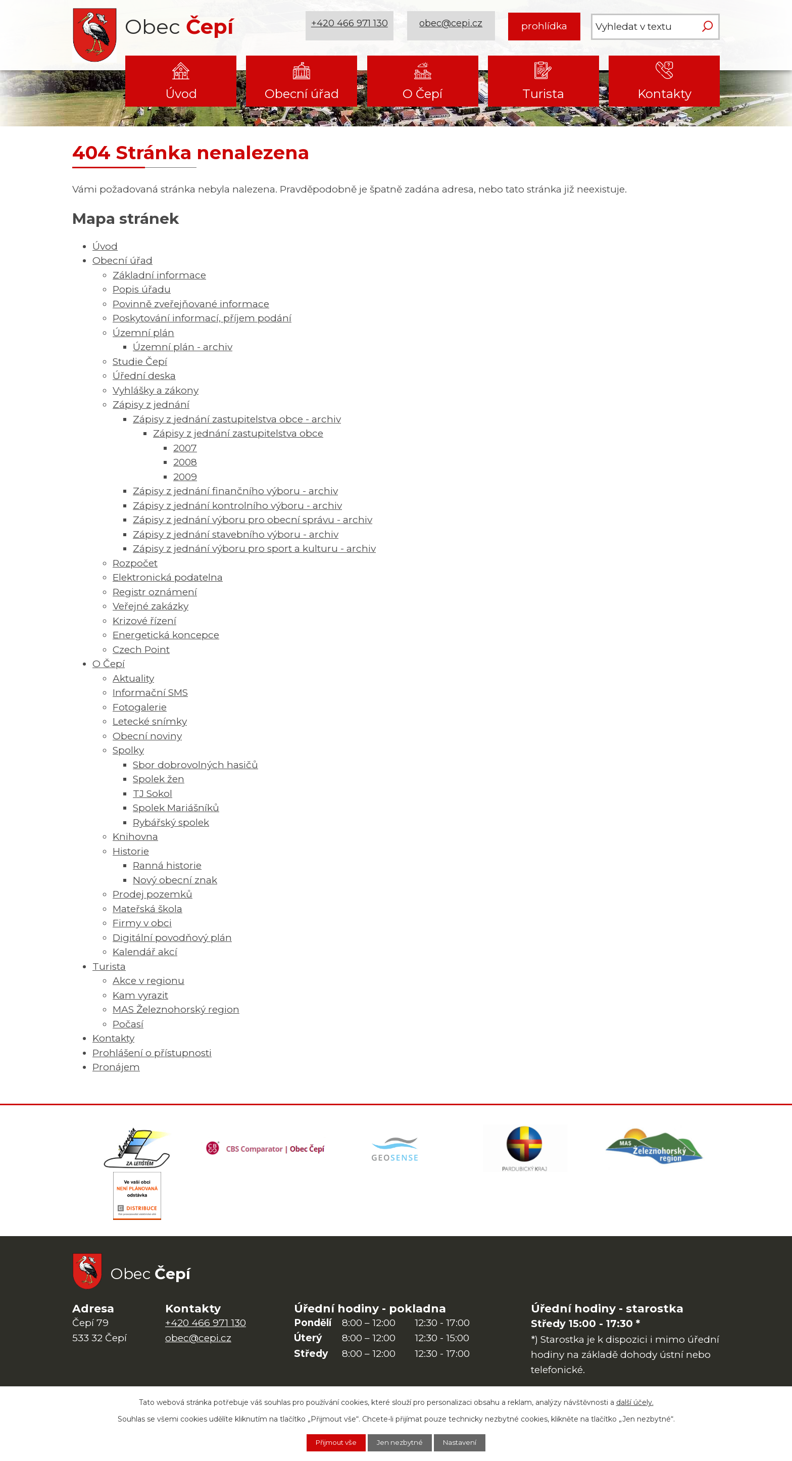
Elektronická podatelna (168, 577)
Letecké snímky (150, 721)
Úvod (181, 93)
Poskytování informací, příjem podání (202, 318)
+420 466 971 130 (351, 26)
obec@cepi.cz (452, 26)
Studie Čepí (140, 361)
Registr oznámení (155, 592)
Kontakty (664, 93)
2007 (185, 448)
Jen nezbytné (401, 1442)
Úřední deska (144, 376)
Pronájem (116, 1067)
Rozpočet (135, 563)
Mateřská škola (147, 909)
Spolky (128, 750)
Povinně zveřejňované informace (191, 304)
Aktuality (133, 678)
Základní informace (159, 275)
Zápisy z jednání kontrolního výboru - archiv (237, 505)
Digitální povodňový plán (172, 938)
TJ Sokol (152, 793)
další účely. (635, 1401)
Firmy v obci (142, 923)
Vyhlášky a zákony (156, 390)
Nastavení (466, 1442)
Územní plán (143, 333)
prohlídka (544, 26)
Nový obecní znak (175, 880)
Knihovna (135, 836)
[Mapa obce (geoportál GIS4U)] (396, 1149)
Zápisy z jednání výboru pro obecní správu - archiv (252, 520)
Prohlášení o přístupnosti (152, 1053)
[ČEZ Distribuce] (137, 1200)
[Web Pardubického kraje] (525, 1149)
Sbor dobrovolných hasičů (195, 765)
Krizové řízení (144, 621)
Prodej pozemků (152, 894)
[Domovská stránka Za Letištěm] (137, 1149)
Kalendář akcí (145, 952)
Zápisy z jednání (151, 404)
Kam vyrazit (140, 995)
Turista (543, 93)
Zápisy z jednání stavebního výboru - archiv (235, 534)
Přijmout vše (331, 1442)
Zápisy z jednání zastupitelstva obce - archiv (237, 419)
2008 (185, 462)
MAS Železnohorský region (176, 1009)
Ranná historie (167, 865)
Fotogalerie (140, 707)
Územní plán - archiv (182, 347)
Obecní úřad (302, 93)
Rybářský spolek (171, 822)
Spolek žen (158, 779)
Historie (131, 851)
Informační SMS (150, 692)
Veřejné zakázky (150, 606)
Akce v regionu (148, 980)
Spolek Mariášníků (176, 808)
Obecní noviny (147, 736)
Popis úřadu (142, 289)
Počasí (128, 1024)
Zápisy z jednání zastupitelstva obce (238, 433)
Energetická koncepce (166, 635)
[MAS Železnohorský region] (655, 1149)
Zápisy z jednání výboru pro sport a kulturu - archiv (254, 548)
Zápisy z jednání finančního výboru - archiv (235, 491)
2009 (185, 477)
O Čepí (422, 93)
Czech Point (141, 649)
